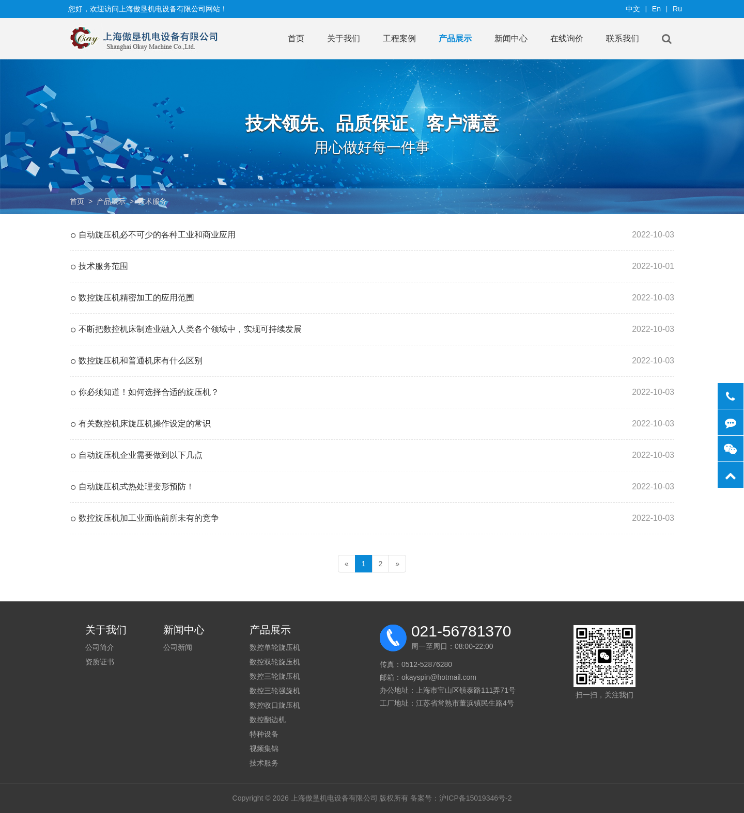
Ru (677, 9)
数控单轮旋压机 (275, 647)
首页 (296, 38)
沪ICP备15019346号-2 (475, 798)
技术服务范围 (103, 266)
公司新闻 (177, 647)
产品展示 (455, 38)
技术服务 (152, 201)
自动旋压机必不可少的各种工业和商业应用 (157, 234)
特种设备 (264, 734)
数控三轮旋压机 (275, 676)
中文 (633, 9)
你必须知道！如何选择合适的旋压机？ (149, 392)
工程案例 (399, 38)
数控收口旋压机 (275, 705)
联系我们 (622, 38)
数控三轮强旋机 (275, 691)
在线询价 (566, 38)
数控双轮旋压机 (275, 662)
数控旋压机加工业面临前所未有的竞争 (149, 518)
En (656, 9)
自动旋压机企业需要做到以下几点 (141, 455)
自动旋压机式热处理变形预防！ (136, 486)
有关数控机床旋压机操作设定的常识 (145, 423)
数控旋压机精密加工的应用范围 (136, 297)
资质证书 (99, 662)
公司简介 (99, 647)
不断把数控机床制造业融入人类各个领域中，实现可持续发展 (190, 329)
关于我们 (343, 38)
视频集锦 (264, 748)
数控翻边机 (268, 719)
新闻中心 (511, 38)
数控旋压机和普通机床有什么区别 (141, 360)
